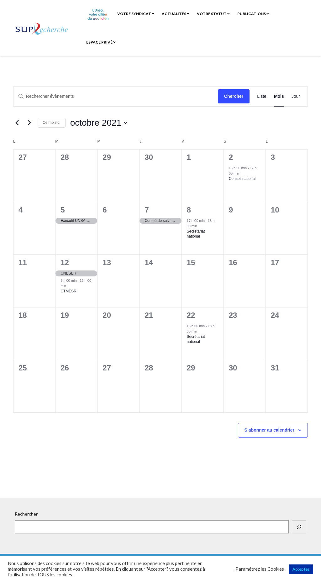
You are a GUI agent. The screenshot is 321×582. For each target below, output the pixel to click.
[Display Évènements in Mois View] (279, 96)
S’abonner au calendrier (270, 430)
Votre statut (213, 13)
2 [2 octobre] (231, 157)
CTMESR (68, 291)
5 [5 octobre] (63, 210)
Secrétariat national (196, 234)
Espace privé (101, 42)
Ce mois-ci (52, 122)
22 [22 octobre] (191, 315)
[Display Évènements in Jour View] (296, 96)
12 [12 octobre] (65, 262)
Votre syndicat (135, 13)
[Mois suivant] (29, 123)
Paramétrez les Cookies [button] (259, 569)
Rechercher (26, 513)
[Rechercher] (299, 526)
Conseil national (242, 178)
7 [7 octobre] (147, 210)
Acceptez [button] (300, 569)
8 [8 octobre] (189, 210)
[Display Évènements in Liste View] (261, 96)
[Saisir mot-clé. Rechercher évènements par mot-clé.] (115, 96)
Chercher (233, 96)
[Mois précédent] (17, 123)
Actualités (175, 13)
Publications (253, 13)
